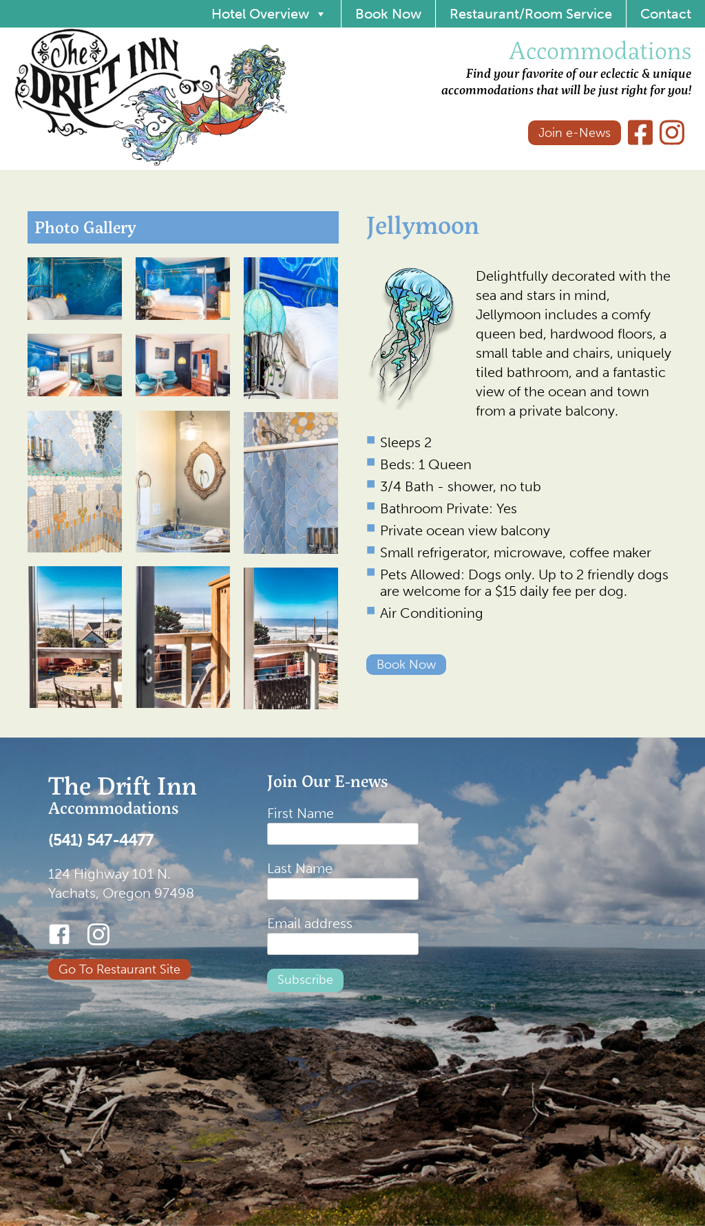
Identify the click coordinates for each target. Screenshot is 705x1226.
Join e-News (574, 132)
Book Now (388, 14)
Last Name (300, 868)
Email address (309, 923)
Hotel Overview (269, 14)
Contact (665, 14)
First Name (300, 813)
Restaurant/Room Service (531, 14)
